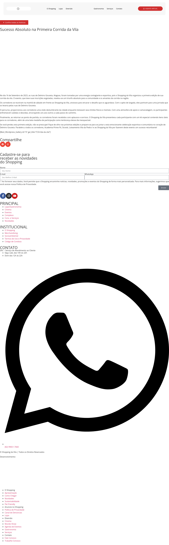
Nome (2, 168)
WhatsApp (89, 174)
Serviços (110, 9)
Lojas (61, 9)
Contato (119, 9)
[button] (2, 144)
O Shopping (51, 9)
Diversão (69, 9)
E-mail (2, 174)
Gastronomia (99, 9)
